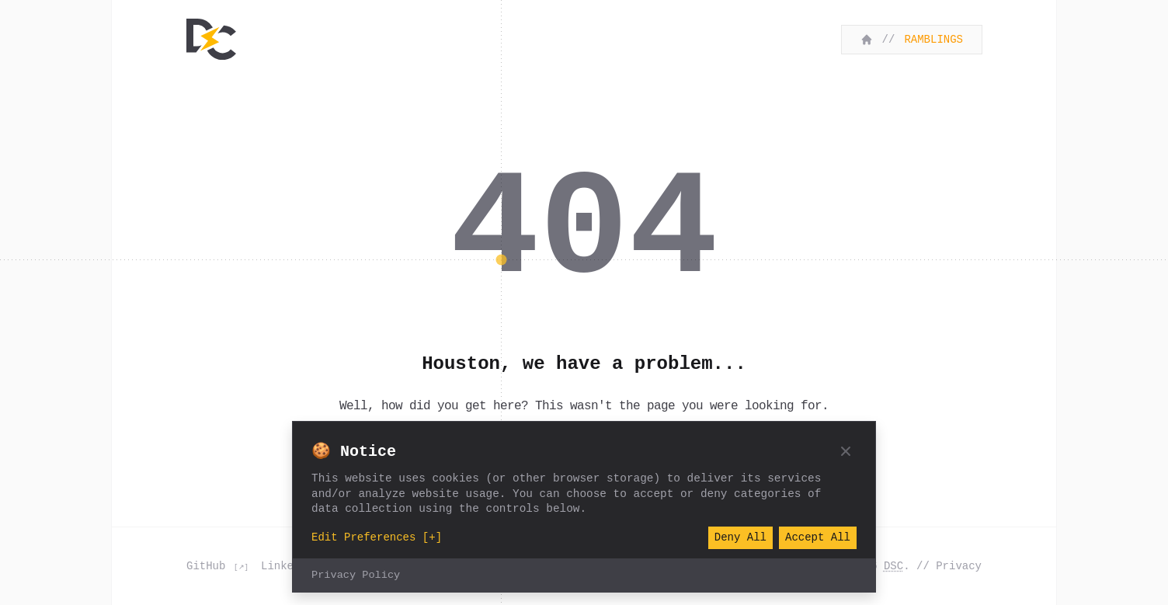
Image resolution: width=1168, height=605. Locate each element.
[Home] (211, 39)
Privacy (959, 565)
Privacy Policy (355, 575)
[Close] (846, 451)
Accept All (817, 537)
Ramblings (933, 39)
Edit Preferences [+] (376, 537)
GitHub (209, 565)
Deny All (740, 537)
